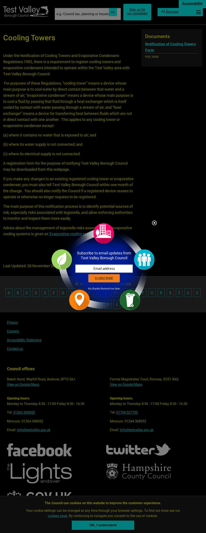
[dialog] (103, 266)
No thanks (94, 288)
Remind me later (110, 288)
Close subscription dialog (154, 223)
